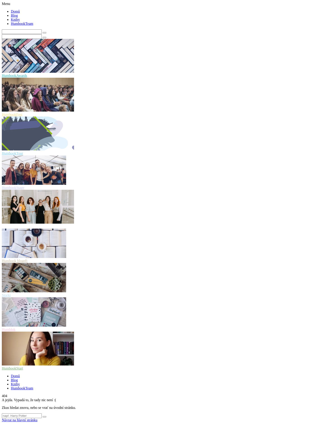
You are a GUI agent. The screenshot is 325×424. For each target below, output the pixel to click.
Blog (14, 15)
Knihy (15, 19)
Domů (15, 11)
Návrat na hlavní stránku (19, 420)
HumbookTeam (22, 24)
